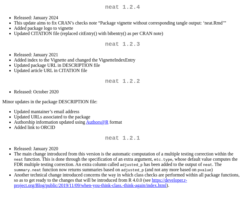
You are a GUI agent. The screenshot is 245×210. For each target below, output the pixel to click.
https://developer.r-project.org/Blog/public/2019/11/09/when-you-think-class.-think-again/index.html (100, 187)
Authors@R (97, 125)
